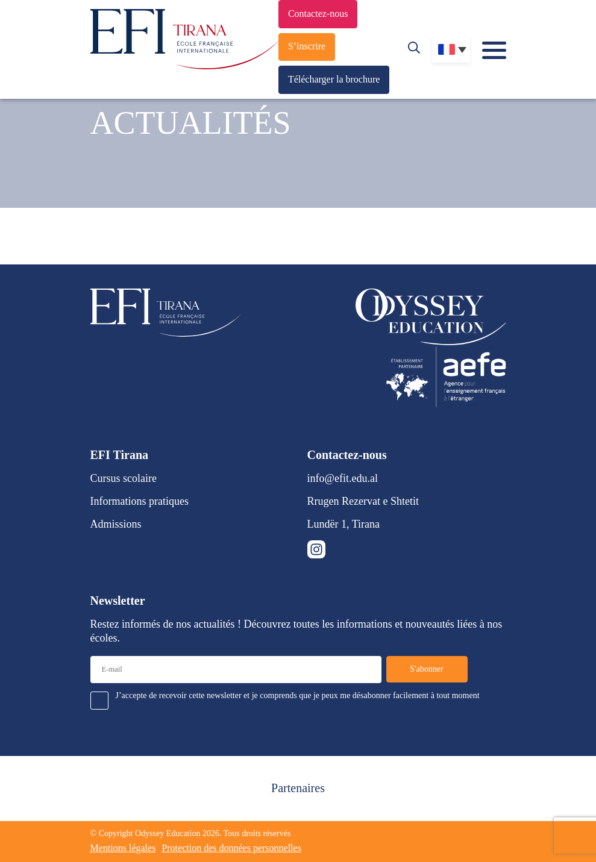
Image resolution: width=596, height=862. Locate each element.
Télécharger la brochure (334, 79)
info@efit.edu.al (342, 478)
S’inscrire (306, 46)
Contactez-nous (318, 13)
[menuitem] (451, 49)
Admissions (116, 524)
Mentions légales (123, 848)
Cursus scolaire (123, 478)
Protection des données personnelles (231, 848)
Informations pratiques (139, 501)
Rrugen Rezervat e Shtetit (363, 501)
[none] (451, 49)
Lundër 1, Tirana (343, 524)
